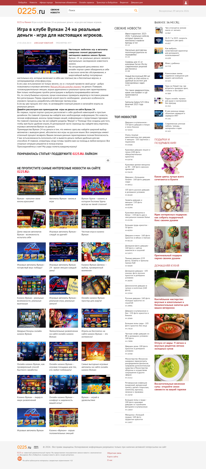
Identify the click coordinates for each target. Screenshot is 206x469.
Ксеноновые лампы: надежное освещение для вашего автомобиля (176, 75)
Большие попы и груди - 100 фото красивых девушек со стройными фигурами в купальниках (136, 403)
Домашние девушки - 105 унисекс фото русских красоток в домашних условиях (136, 274)
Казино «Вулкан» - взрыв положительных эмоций (62, 432)
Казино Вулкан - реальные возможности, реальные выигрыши (30, 301)
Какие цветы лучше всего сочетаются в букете (169, 178)
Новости (33, 2)
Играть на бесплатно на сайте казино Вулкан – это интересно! (95, 334)
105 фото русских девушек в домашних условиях (137, 191)
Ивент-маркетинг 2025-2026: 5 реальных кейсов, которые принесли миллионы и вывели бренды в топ (137, 38)
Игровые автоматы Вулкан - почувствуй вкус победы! (31, 266)
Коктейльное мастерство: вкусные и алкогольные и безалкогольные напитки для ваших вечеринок (171, 304)
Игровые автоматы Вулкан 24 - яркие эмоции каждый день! (62, 268)
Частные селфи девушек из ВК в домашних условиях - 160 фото (137, 336)
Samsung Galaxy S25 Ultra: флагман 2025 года (137, 103)
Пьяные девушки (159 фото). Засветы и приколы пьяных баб (136, 260)
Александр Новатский (43, 43)
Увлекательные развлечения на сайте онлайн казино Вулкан (63, 334)
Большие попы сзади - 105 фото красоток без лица (137, 324)
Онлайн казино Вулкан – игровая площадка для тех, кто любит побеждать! (63, 367)
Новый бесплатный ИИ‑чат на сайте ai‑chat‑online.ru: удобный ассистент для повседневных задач (137, 80)
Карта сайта (112, 457)
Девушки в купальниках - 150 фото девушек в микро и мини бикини (137, 124)
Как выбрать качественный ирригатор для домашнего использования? (176, 52)
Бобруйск (22, 2)
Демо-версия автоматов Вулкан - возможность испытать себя (29, 234)
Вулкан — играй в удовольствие (90, 399)
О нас (109, 460)
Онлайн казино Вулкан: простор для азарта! (93, 299)
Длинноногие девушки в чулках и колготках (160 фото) (136, 288)
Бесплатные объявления (66, 2)
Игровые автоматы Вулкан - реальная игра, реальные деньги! (63, 301)
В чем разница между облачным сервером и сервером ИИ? (175, 113)
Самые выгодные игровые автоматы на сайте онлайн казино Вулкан (95, 367)
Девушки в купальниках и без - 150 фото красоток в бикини (137, 313)
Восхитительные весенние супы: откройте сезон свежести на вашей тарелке (170, 386)
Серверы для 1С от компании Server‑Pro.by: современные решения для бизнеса (136, 65)
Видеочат (124, 2)
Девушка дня (137, 2)
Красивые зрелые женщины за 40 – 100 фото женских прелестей (137, 167)
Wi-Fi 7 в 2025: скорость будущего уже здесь (176, 39)
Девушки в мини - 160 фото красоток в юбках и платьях (137, 236)
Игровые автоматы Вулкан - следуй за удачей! (63, 233)
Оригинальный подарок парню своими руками (168, 257)
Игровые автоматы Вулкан (30, 430)
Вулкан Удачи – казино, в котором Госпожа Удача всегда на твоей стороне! (94, 201)
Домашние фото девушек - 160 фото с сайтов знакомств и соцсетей (137, 248)
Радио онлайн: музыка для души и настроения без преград (175, 101)
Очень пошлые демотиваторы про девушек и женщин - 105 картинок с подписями (137, 138)
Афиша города (46, 2)
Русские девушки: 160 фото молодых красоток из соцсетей (137, 300)
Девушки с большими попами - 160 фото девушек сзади (137, 179)
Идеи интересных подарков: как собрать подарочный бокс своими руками (170, 217)
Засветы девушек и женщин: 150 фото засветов (133, 202)
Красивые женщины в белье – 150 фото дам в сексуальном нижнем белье (137, 215)
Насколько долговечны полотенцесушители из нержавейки (136, 52)
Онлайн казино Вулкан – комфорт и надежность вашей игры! (61, 400)
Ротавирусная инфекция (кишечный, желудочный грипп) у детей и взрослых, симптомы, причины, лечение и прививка (137, 387)
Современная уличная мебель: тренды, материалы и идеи (175, 126)
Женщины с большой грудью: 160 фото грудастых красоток (134, 417)
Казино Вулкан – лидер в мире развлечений (29, 399)
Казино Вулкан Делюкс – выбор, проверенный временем (94, 268)
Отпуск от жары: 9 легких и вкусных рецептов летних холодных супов (170, 346)
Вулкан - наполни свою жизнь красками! (28, 200)
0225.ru (20, 453)
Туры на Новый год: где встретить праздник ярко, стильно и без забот (176, 88)
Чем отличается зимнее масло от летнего (175, 29)
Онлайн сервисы (86, 2)
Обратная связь (114, 453)
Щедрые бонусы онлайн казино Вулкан (29, 333)
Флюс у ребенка (172, 63)
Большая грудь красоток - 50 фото (136, 226)
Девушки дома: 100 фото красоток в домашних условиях (136, 348)
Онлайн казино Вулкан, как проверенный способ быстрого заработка (31, 367)
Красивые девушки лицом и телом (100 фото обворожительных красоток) (137, 153)
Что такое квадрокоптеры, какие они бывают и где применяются (137, 92)
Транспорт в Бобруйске (107, 2)
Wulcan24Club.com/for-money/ (65, 86)
